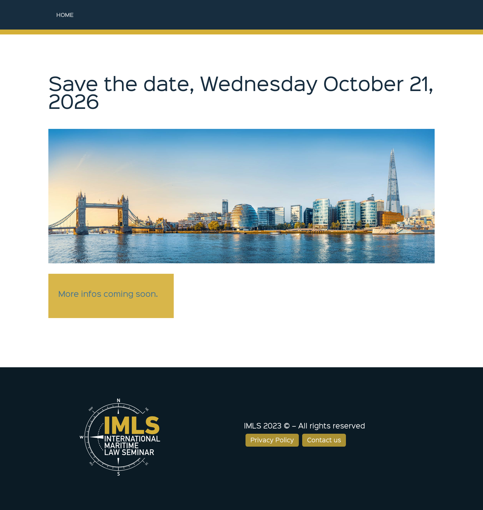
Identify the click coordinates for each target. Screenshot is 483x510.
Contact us (324, 440)
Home (65, 14)
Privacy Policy (272, 440)
